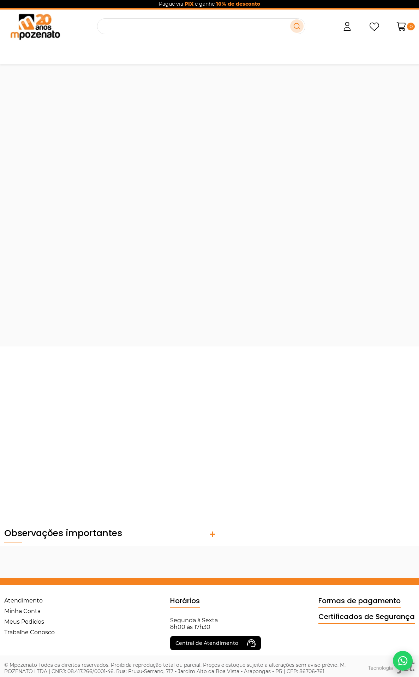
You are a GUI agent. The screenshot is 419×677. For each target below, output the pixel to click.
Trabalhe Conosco (29, 632)
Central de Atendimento (215, 643)
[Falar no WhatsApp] (403, 661)
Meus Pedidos (24, 621)
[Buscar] (297, 26)
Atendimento (23, 600)
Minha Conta (22, 611)
